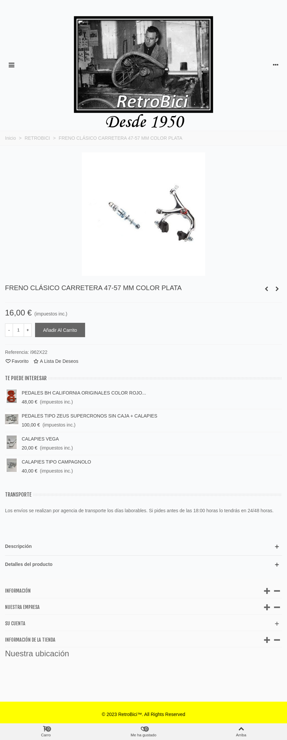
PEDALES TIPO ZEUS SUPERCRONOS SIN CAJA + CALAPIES (89, 416)
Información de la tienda (30, 640)
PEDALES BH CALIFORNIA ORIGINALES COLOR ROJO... (84, 393)
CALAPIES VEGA (40, 439)
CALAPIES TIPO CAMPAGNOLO (56, 462)
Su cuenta (15, 623)
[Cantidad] (18, 330)
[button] (143, 546)
